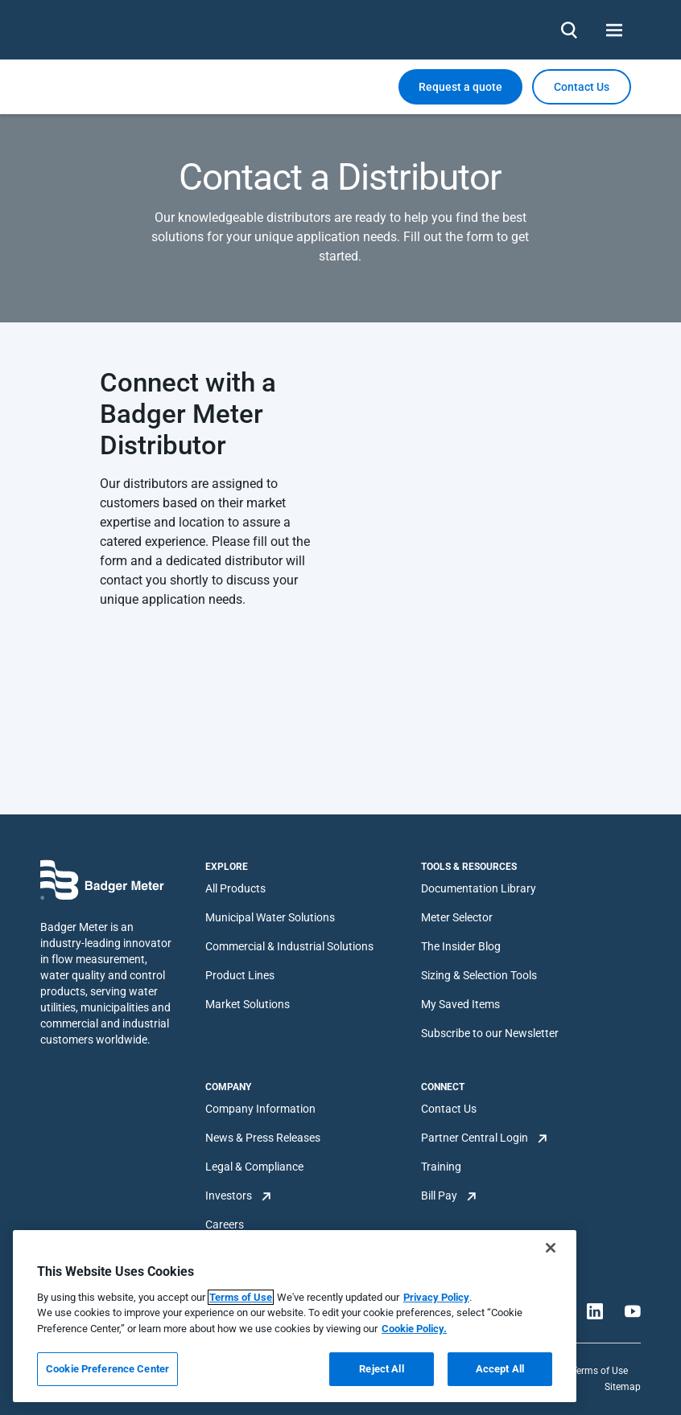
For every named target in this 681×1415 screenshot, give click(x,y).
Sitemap (623, 1386)
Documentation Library (478, 888)
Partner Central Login (474, 1137)
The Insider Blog (461, 946)
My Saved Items (460, 1004)
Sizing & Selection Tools (479, 975)
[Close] (550, 1247)
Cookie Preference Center (107, 1369)
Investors (228, 1195)
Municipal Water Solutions (270, 917)
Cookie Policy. (414, 1329)
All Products (235, 888)
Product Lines (239, 975)
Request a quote (460, 86)
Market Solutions (247, 1004)
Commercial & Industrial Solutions (289, 946)
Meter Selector (457, 917)
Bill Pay (439, 1195)
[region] (294, 1316)
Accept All (500, 1369)
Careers (224, 1224)
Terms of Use (600, 1370)
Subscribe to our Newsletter (490, 1033)
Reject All (381, 1369)
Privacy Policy (436, 1297)
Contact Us (449, 1108)
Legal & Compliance (254, 1166)
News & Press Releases (262, 1137)
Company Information (260, 1108)
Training (441, 1166)
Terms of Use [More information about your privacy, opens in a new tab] (240, 1297)
